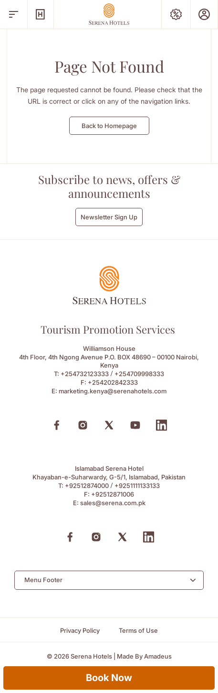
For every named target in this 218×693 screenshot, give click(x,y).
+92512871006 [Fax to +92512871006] (112, 494)
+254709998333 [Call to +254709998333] (139, 374)
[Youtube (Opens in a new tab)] (135, 425)
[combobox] (109, 580)
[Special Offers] (176, 14)
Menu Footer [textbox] (43, 580)
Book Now (109, 677)
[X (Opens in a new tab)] (109, 425)
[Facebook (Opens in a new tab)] (56, 425)
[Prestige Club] (204, 14)
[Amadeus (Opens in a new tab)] (158, 656)
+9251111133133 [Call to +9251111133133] (137, 485)
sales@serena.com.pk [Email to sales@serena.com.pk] (112, 503)
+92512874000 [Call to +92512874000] (87, 485)
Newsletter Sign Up (109, 217)
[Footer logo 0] (109, 302)
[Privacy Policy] (80, 631)
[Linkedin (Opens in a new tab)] (161, 425)
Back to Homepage (109, 126)
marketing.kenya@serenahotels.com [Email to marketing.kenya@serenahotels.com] (112, 391)
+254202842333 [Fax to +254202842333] (113, 382)
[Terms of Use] (138, 631)
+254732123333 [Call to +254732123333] (85, 374)
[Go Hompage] (109, 14)
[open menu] (13, 14)
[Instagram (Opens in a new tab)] (83, 425)
